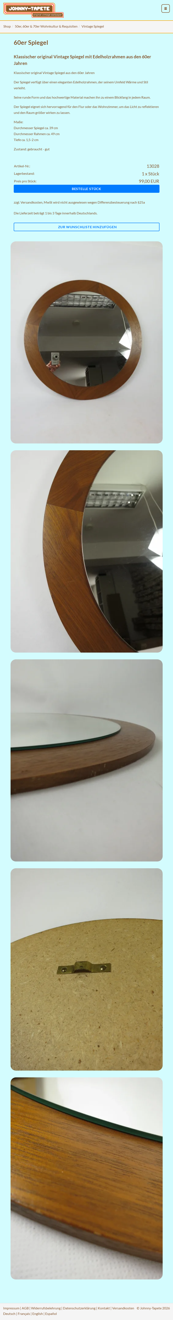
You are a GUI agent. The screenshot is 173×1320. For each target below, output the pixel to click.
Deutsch (9, 1314)
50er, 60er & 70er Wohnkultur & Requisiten (46, 26)
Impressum (11, 1308)
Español (51, 1314)
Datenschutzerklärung (79, 1308)
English (37, 1314)
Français (24, 1314)
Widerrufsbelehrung (46, 1308)
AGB (25, 1308)
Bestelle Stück (86, 189)
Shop (7, 26)
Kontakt (104, 1308)
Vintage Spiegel (93, 26)
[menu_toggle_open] (165, 8)
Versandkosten (31, 202)
